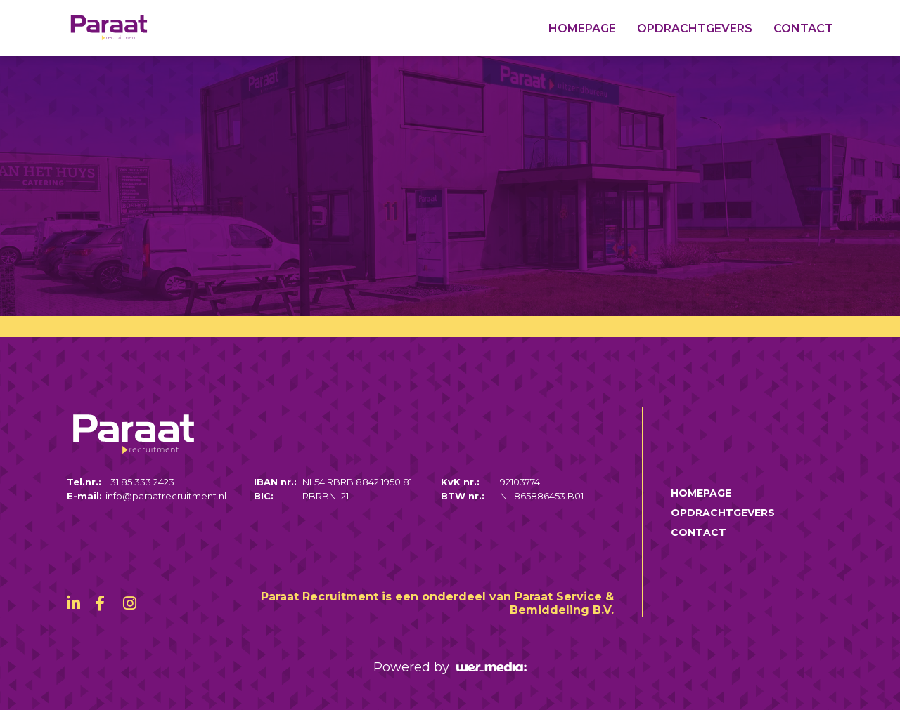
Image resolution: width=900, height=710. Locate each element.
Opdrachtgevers (694, 28)
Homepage (582, 28)
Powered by (450, 667)
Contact (803, 28)
